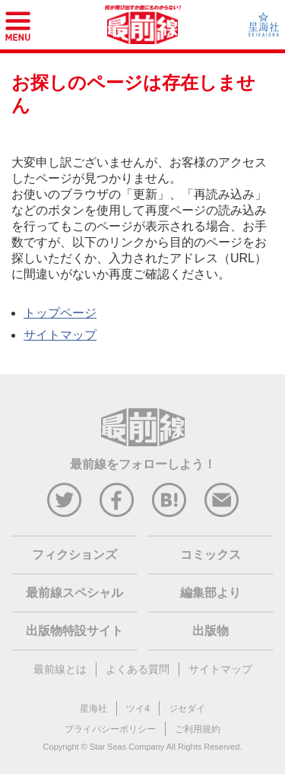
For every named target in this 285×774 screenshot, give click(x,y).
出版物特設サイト (74, 630)
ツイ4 (138, 708)
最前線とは (60, 669)
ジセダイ (187, 708)
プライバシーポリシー (110, 729)
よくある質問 (137, 669)
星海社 (93, 708)
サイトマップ (60, 334)
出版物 (210, 630)
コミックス (210, 554)
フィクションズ (74, 554)
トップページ (60, 312)
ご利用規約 (197, 729)
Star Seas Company (127, 746)
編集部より (210, 592)
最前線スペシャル (74, 592)
